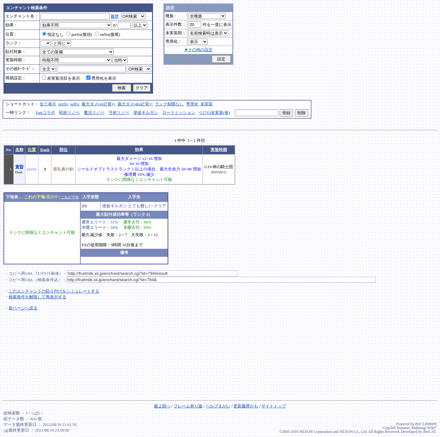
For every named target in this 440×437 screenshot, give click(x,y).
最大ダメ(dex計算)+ (135, 104)
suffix (75, 104)
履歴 (114, 16)
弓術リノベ (119, 112)
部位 (63, 150)
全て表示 (48, 104)
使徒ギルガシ (145, 112)
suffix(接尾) (107, 34)
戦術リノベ (69, 112)
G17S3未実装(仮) (214, 112)
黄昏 (19, 167)
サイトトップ (273, 406)
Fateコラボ (45, 112)
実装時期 (218, 150)
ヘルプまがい (218, 406)
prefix (63, 104)
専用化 (192, 104)
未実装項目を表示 (61, 78)
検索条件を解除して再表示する (37, 297)
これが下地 (69, 197)
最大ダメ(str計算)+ (99, 104)
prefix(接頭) (79, 34)
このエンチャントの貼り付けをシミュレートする (54, 291)
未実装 (206, 104)
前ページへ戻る (23, 308)
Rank (45, 150)
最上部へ (162, 406)
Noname (403, 428)
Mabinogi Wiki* (424, 428)
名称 (19, 150)
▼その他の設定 (198, 50)
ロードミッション (178, 112)
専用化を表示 (101, 78)
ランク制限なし (169, 104)
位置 (32, 150)
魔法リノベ (94, 112)
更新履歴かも (245, 406)
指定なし (53, 34)
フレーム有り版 (188, 406)
